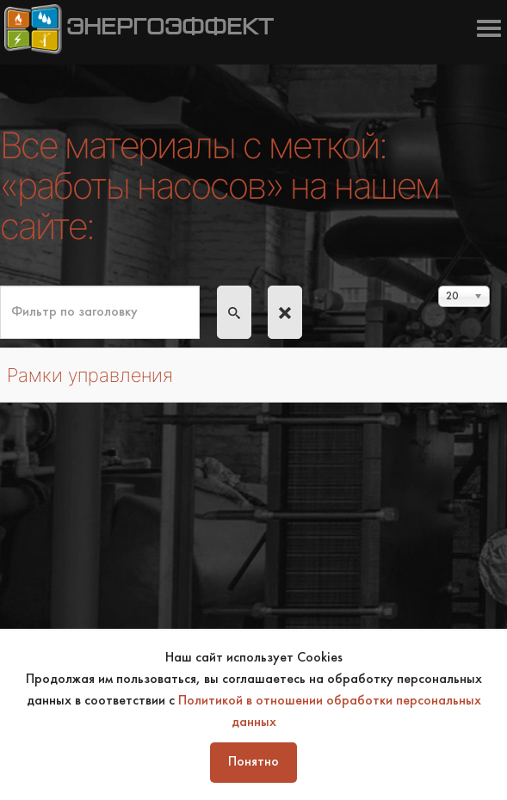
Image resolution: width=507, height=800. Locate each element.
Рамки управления (90, 375)
